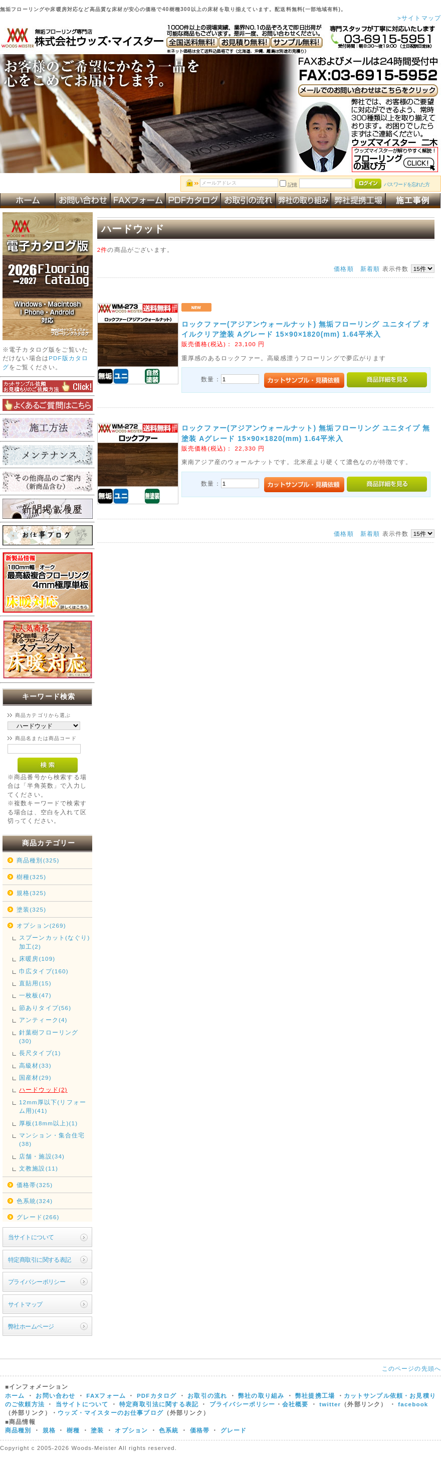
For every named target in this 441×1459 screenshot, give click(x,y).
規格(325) (31, 893)
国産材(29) (35, 1077)
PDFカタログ (156, 1395)
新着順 (370, 268)
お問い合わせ (55, 1395)
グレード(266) (38, 1217)
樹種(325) (31, 876)
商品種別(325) (38, 860)
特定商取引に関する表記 (39, 1259)
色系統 (168, 1430)
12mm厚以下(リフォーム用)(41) (52, 1106)
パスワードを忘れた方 (406, 184)
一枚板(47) (35, 995)
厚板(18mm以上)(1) (48, 1123)
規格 (49, 1430)
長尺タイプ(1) (40, 1053)
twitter (330, 1404)
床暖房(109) (37, 958)
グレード (233, 1430)
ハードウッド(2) (43, 1089)
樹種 (74, 1430)
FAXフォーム (106, 1395)
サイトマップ (25, 1304)
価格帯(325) (35, 1185)
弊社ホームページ (31, 1326)
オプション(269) (41, 925)
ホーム (15, 1395)
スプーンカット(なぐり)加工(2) (54, 941)
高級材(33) (35, 1065)
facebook (413, 1404)
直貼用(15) (35, 983)
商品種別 (18, 1430)
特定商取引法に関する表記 (158, 1404)
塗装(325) (31, 909)
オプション (131, 1430)
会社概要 (295, 1404)
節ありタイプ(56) (45, 1007)
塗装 (97, 1430)
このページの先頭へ (411, 1368)
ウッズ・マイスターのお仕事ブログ (110, 1412)
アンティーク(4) (43, 1019)
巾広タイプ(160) (44, 971)
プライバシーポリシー (36, 1281)
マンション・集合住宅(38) (52, 1139)
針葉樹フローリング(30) (48, 1036)
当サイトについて (31, 1237)
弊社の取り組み (261, 1395)
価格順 (343, 268)
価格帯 (199, 1430)
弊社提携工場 (315, 1395)
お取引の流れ (207, 1395)
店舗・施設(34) (42, 1156)
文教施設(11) (38, 1168)
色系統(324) (35, 1201)
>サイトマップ (419, 18)
